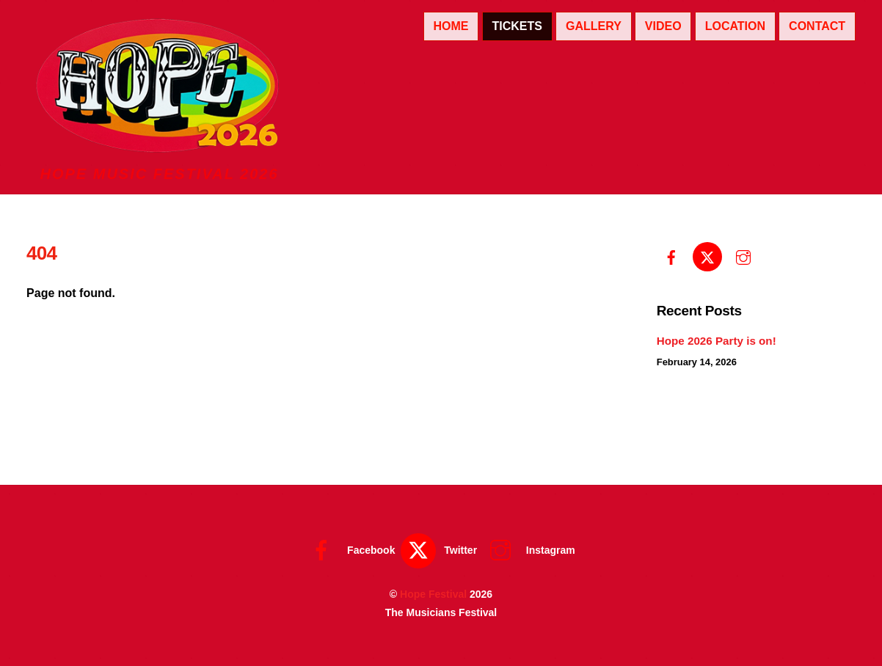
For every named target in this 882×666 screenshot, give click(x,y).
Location (735, 26)
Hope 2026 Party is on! (716, 340)
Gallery (594, 26)
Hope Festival (433, 594)
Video (663, 26)
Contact (817, 26)
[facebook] (671, 255)
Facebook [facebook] (349, 550)
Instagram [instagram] (529, 550)
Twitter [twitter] (439, 550)
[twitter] (707, 255)
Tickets (517, 26)
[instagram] (743, 255)
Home (450, 26)
